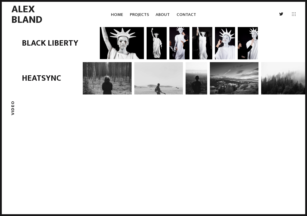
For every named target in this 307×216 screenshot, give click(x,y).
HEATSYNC (41, 78)
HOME (117, 14)
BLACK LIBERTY (50, 43)
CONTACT (186, 14)
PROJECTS (139, 14)
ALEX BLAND (26, 14)
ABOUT (163, 14)
